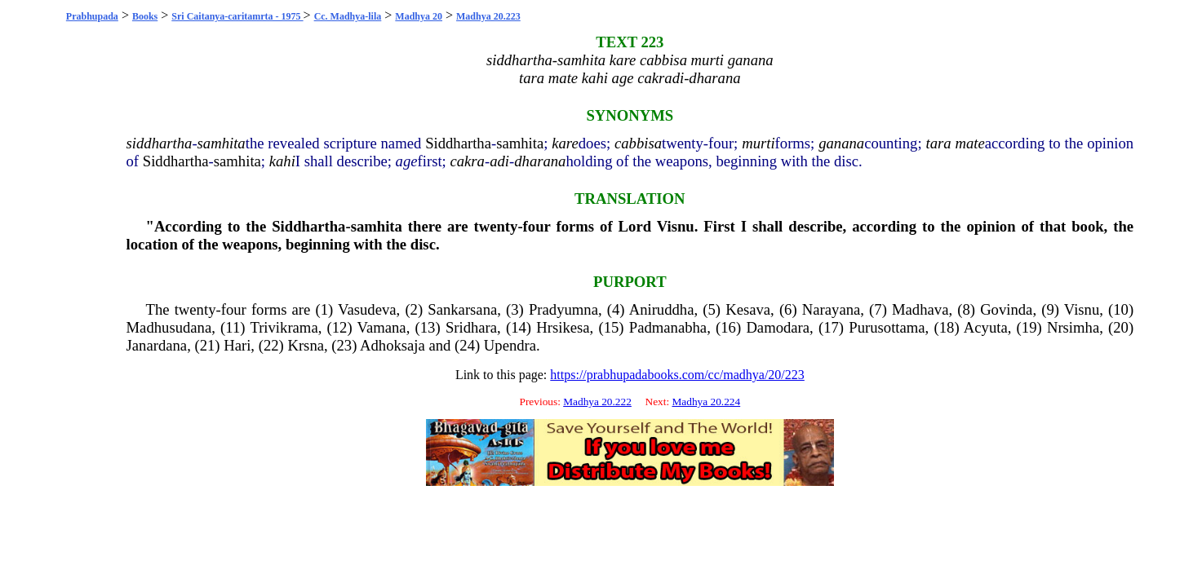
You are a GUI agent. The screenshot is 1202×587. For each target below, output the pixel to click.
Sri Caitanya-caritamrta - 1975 (237, 16)
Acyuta (986, 327)
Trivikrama (283, 327)
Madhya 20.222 (597, 401)
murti (758, 143)
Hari (237, 345)
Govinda (1006, 309)
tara (938, 143)
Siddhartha (458, 143)
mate (969, 143)
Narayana (831, 309)
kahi (282, 161)
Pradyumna (563, 309)
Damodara (777, 327)
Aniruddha (661, 309)
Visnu (675, 226)
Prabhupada (92, 16)
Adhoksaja (392, 345)
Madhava (920, 309)
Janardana (157, 345)
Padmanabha (668, 327)
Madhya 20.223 (488, 16)
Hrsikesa (562, 327)
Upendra (510, 345)
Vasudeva (367, 309)
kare (565, 143)
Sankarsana (462, 309)
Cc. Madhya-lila (348, 16)
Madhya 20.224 (706, 401)
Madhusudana (169, 327)
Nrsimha (1073, 327)
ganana (841, 143)
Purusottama (887, 327)
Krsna (305, 345)
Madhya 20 (418, 16)
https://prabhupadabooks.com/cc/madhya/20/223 (677, 375)
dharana (540, 161)
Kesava (747, 309)
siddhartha (159, 143)
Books (144, 16)
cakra (467, 161)
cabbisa (638, 143)
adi (499, 161)
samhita (221, 143)
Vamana (381, 327)
